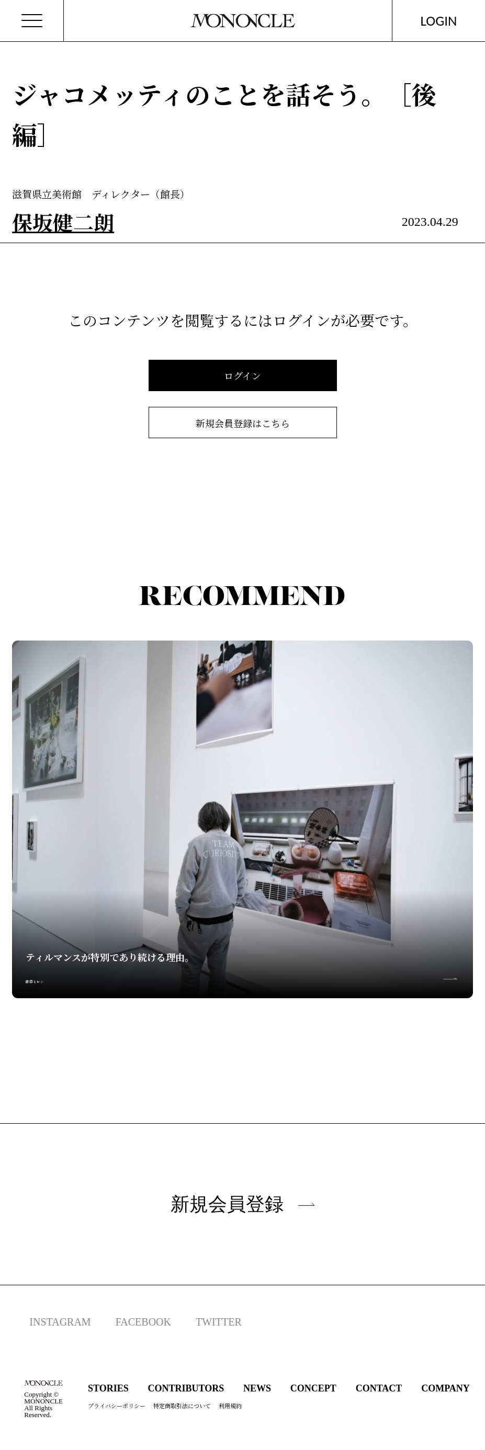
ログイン (242, 375)
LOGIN (439, 21)
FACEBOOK (143, 1322)
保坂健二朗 (63, 221)
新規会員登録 (243, 1204)
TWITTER (219, 1322)
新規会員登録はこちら (243, 423)
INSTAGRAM (60, 1322)
